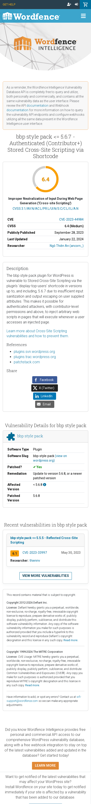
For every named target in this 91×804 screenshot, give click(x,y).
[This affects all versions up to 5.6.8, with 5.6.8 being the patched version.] (44, 484)
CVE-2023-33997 (35, 552)
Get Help (9, 4)
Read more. (71, 640)
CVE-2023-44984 (71, 219)
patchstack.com (27, 362)
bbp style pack (30, 436)
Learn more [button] (45, 766)
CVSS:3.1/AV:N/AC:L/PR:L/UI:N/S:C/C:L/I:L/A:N (45, 208)
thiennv (35, 560)
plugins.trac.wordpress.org (35, 357)
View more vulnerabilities (45, 576)
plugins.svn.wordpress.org (34, 351)
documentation (37, 105)
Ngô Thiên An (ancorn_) (67, 246)
